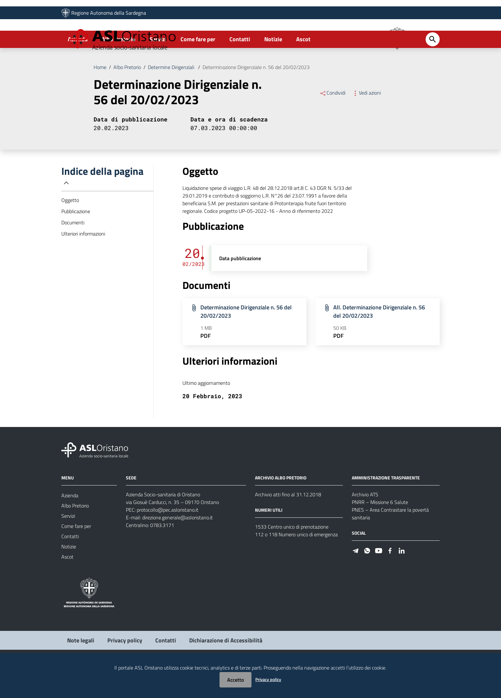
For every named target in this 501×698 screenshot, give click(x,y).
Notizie (273, 68)
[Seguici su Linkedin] (401, 579)
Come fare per (198, 68)
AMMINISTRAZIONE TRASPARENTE (386, 506)
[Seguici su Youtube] (378, 579)
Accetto (235, 680)
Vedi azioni (366, 122)
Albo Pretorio (118, 68)
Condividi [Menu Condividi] (332, 122)
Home (100, 96)
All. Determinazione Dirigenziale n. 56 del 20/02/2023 (379, 340)
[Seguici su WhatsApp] (367, 579)
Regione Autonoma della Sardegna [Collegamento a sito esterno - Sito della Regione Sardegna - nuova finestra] (108, 15)
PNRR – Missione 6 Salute (380, 531)
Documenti (72, 251)
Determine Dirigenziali (172, 96)
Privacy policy (268, 679)
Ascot (303, 68)
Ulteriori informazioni (83, 263)
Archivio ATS (365, 523)
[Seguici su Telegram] (355, 579)
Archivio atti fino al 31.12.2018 (288, 523)
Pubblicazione (75, 240)
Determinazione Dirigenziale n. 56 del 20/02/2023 (256, 96)
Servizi (158, 68)
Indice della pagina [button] (102, 204)
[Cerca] (433, 68)
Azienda (78, 68)
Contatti (239, 68)
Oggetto (70, 229)
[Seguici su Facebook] (390, 579)
